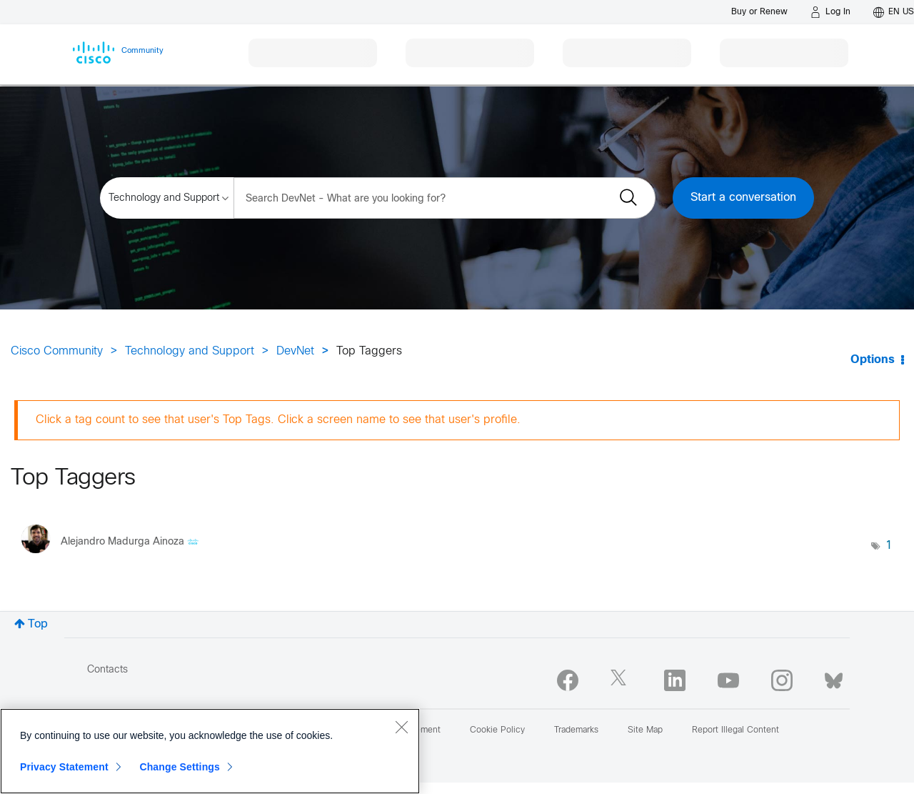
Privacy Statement (64, 767)
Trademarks (576, 730)
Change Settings (179, 767)
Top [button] (38, 624)
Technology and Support (189, 351)
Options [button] (872, 359)
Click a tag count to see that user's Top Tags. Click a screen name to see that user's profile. (278, 420)
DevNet (295, 351)
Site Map (645, 730)
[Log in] (830, 12)
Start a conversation (743, 197)
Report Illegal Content (735, 730)
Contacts (107, 670)
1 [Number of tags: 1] (889, 545)
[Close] (401, 727)
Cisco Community (57, 351)
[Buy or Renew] (759, 12)
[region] (210, 751)
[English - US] (893, 12)
